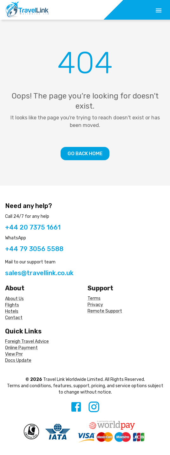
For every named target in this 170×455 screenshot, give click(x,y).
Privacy (95, 304)
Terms (94, 298)
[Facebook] (76, 407)
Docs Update (18, 360)
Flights (12, 305)
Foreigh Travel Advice (27, 341)
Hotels (11, 311)
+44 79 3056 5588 (34, 249)
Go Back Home (85, 153)
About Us (14, 298)
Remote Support (105, 311)
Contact (14, 317)
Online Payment (21, 348)
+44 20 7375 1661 (33, 227)
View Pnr (14, 354)
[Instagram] (94, 407)
